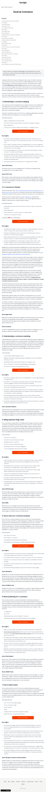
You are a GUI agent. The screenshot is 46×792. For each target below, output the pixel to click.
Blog (2, 7)
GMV (4, 87)
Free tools (18, 781)
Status (5, 781)
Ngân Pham (28, 197)
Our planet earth (30, 781)
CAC (38, 567)
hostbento (23, 781)
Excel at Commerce (8, 7)
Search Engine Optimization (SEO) (11, 632)
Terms (41, 781)
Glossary (13, 781)
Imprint (23, 784)
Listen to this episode (23, 131)
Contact (36, 781)
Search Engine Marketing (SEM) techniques (21, 633)
